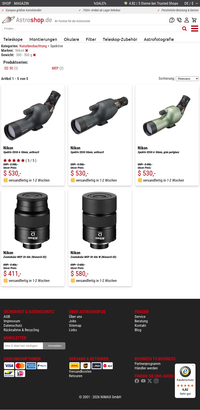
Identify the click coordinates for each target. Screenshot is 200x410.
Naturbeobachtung (33, 46)
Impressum (12, 321)
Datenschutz (13, 325)
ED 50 (11, 68)
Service (140, 316)
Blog (138, 330)
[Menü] (193, 366)
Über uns (75, 316)
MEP (57, 68)
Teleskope (13, 39)
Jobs (72, 321)
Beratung (141, 321)
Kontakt (140, 325)
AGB (7, 316)
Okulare (71, 39)
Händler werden (146, 368)
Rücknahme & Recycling (21, 330)
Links (73, 330)
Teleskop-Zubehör (120, 39)
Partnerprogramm (148, 363)
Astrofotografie (159, 39)
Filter (91, 39)
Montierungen (43, 39)
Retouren (75, 376)
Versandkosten (80, 371)
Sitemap (75, 325)
